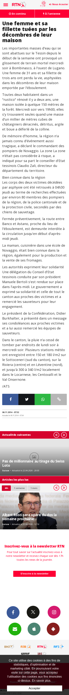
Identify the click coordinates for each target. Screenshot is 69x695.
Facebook (13, 612)
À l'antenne (51, 13)
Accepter (34, 688)
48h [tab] (6, 488)
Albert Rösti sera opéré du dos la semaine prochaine (29, 517)
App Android (53, 629)
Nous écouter (60, 4)
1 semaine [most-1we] (19, 488)
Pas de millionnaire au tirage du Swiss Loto (33, 463)
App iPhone (34, 629)
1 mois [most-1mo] (34, 488)
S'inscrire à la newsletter (35, 573)
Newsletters (14, 629)
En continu (17, 13)
